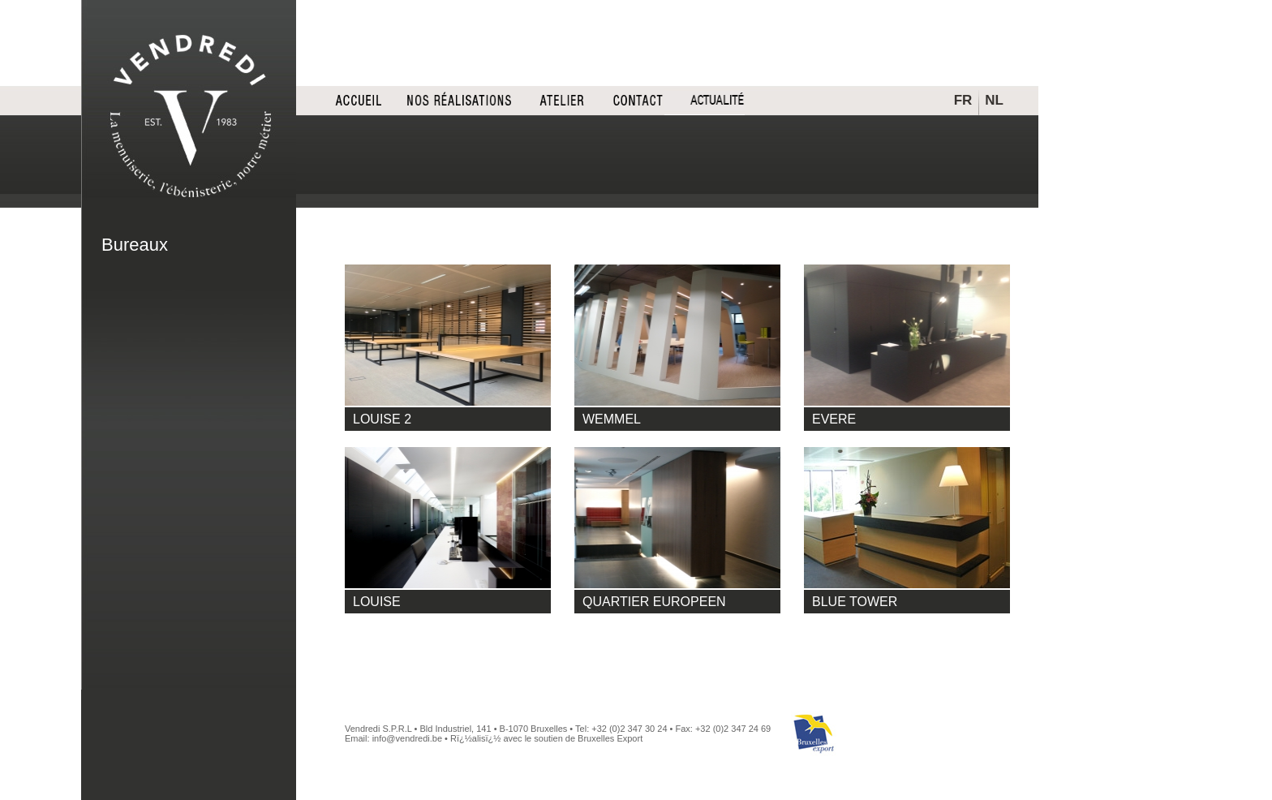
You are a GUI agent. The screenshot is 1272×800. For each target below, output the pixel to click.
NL (994, 100)
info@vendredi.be (407, 738)
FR (963, 100)
